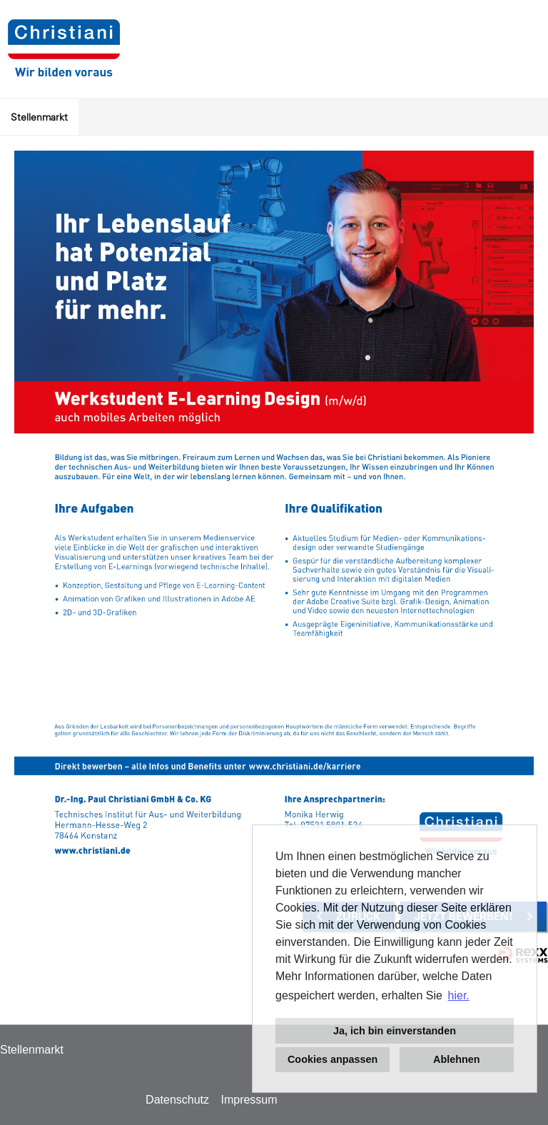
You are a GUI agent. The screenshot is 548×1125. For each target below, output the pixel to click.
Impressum (248, 1100)
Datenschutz (177, 1100)
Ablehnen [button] (456, 1059)
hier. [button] (459, 995)
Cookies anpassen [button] (332, 1059)
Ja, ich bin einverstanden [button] (394, 1030)
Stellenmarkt (39, 117)
